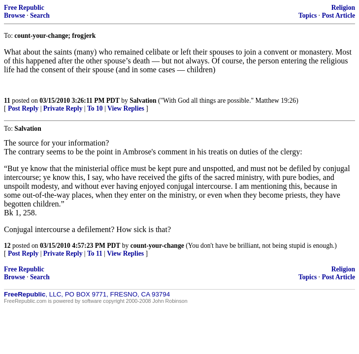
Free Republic (24, 7)
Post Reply (23, 108)
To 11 (94, 253)
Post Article (338, 15)
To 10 (95, 108)
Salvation (143, 100)
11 (7, 100)
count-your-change (157, 245)
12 (7, 245)
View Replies (125, 108)
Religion (343, 7)
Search (40, 15)
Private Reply (63, 108)
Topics (307, 15)
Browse (14, 15)
